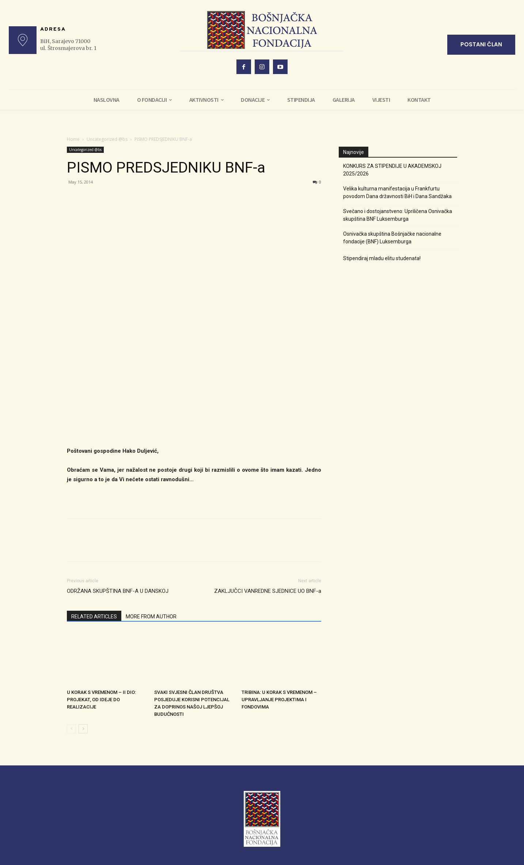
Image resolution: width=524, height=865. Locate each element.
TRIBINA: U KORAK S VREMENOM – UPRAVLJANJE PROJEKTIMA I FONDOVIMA (279, 700)
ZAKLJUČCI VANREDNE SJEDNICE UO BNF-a (267, 591)
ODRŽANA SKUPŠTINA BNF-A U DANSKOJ (117, 591)
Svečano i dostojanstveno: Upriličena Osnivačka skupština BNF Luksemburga (397, 215)
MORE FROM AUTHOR (151, 616)
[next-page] (83, 728)
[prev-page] (71, 728)
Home (73, 139)
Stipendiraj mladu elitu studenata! (382, 258)
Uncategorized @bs (107, 139)
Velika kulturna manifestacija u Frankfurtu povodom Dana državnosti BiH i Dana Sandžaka (397, 192)
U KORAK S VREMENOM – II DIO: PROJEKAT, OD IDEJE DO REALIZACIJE (101, 700)
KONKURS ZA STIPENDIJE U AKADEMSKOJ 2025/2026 (392, 170)
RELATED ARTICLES (94, 616)
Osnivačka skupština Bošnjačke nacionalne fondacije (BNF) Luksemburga (392, 237)
